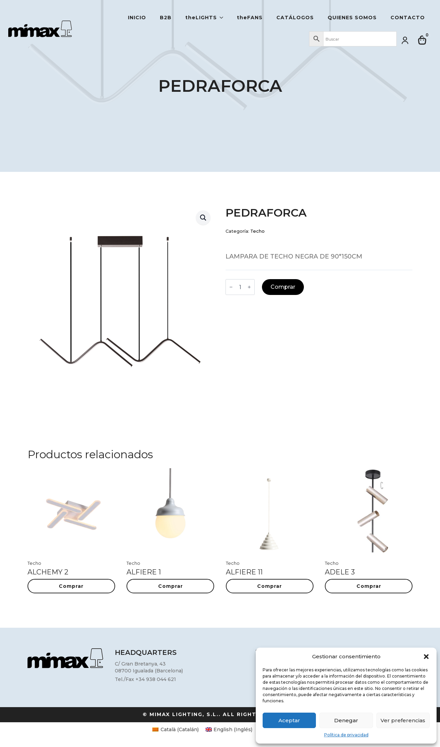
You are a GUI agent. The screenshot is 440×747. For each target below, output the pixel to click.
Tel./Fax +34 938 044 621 (145, 679)
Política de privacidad (346, 734)
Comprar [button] (71, 586)
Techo (257, 231)
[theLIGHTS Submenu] (223, 17)
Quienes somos (352, 17)
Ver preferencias (403, 720)
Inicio (137, 17)
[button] (426, 656)
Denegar (346, 720)
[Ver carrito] (422, 40)
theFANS (250, 17)
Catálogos (295, 17)
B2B (166, 17)
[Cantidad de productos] (240, 287)
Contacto (407, 17)
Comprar (283, 287)
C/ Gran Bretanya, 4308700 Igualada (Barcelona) (149, 667)
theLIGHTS (201, 17)
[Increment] (249, 287)
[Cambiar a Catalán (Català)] (175, 729)
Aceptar (289, 720)
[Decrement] (231, 287)
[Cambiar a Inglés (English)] (229, 729)
